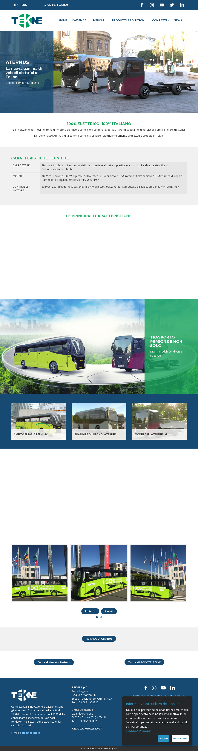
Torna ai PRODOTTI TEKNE (144, 662)
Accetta (163, 738)
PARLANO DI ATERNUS (99, 638)
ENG (24, 5)
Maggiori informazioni (138, 730)
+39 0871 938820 (57, 5)
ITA (16, 5)
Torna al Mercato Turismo (53, 662)
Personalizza (180, 738)
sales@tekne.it (30, 733)
